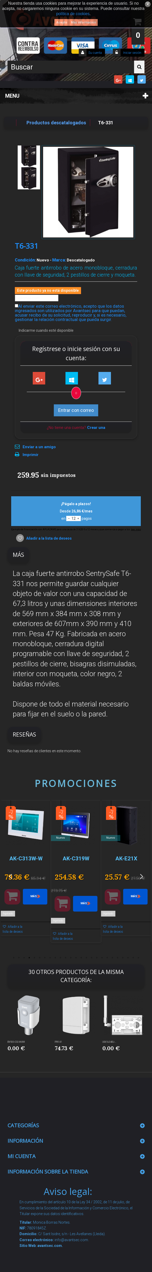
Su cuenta (95, 53)
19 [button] (107, 957)
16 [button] (91, 957)
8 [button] (50, 957)
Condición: (25, 259)
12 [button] (71, 957)
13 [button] (76, 957)
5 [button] (34, 957)
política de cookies (72, 13)
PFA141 (58, 1042)
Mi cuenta (22, 1156)
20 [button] (112, 957)
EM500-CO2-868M (16, 1042)
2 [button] (19, 957)
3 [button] (24, 957)
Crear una (96, 427)
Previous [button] (10, 875)
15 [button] (86, 957)
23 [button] (128, 957)
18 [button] (102, 957)
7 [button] (45, 957)
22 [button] (122, 957)
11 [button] (65, 957)
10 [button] (60, 957)
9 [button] (55, 957)
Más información (83, 22)
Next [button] (141, 875)
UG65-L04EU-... (109, 1042)
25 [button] (138, 957)
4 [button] (29, 957)
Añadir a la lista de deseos (48, 538)
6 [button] (39, 957)
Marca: (59, 259)
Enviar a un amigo (39, 447)
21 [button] (117, 957)
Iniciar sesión (131, 53)
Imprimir (30, 454)
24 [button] (133, 957)
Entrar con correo (76, 410)
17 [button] (97, 957)
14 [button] (81, 957)
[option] (26, 870)
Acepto (61, 22)
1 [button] (13, 957)
